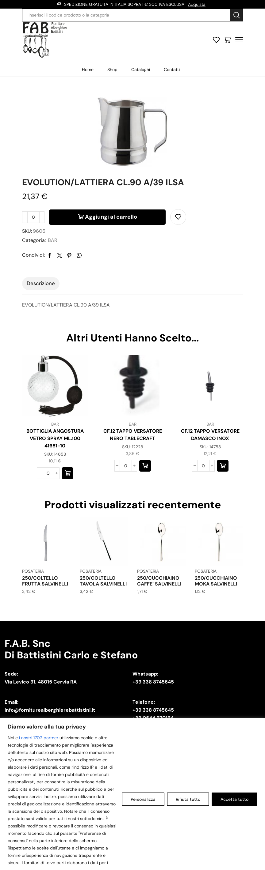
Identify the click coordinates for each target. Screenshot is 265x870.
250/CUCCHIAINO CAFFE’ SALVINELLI (159, 581)
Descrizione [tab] (41, 283)
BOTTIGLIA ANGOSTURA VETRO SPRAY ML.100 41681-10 (55, 438)
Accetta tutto (234, 799)
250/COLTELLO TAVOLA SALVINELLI (103, 581)
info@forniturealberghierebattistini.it (50, 710)
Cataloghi (140, 69)
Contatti (172, 69)
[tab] (41, 283)
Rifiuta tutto (188, 799)
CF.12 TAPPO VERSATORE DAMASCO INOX (210, 435)
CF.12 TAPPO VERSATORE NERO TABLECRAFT (132, 435)
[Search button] (236, 15)
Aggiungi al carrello (111, 216)
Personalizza (143, 799)
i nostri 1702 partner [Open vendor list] (38, 737)
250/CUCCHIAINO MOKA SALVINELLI (216, 581)
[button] (67, 473)
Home (88, 69)
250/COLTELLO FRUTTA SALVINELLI (45, 581)
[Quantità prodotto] (33, 217)
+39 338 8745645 (153, 682)
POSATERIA (33, 571)
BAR (52, 240)
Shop (112, 69)
